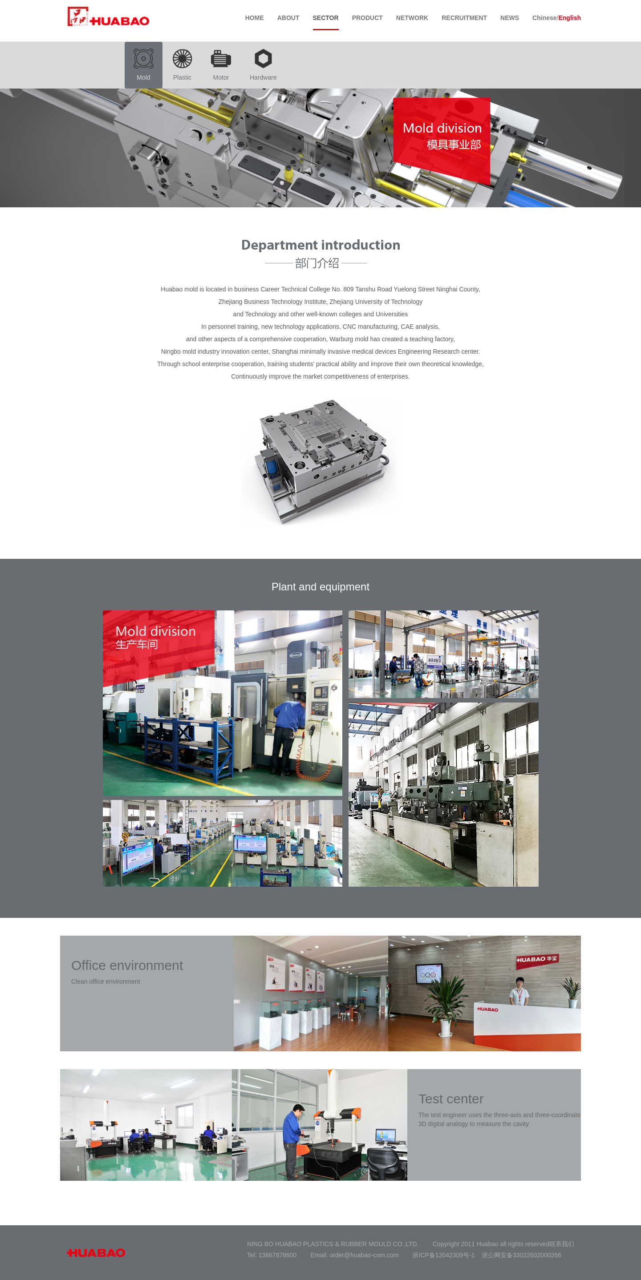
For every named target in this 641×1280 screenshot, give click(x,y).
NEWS (509, 17)
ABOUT (288, 17)
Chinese (544, 17)
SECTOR (326, 17)
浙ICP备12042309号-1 (443, 1255)
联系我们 (561, 1244)
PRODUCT (367, 17)
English (569, 17)
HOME (254, 17)
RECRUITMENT (464, 17)
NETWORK (412, 17)
